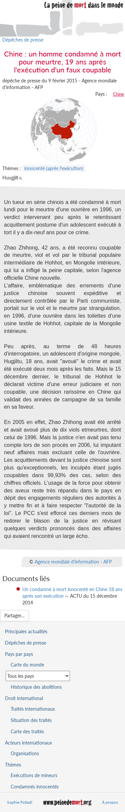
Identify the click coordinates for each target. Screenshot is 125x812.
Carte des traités (27, 731)
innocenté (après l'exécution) (53, 168)
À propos (110, 802)
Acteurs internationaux (28, 743)
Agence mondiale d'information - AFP (73, 561)
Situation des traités (31, 720)
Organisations (25, 753)
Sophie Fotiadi (19, 802)
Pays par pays (19, 654)
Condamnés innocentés (35, 786)
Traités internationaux (33, 709)
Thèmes (13, 764)
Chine (118, 94)
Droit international (24, 698)
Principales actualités (26, 631)
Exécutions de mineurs (34, 775)
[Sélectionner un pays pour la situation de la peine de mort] (38, 676)
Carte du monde (27, 664)
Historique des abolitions (36, 687)
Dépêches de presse (22, 40)
